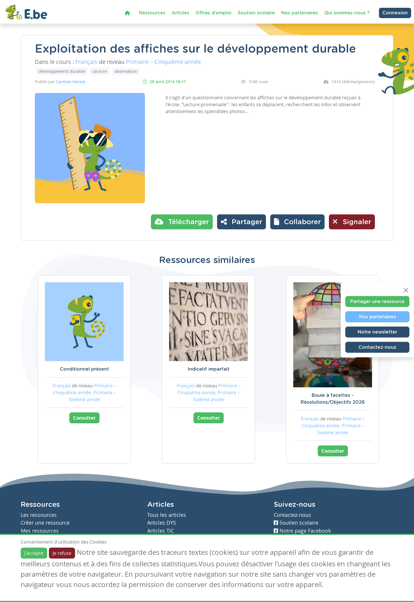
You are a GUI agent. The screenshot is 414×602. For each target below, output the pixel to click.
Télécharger (182, 221)
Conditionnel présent (84, 369)
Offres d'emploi (213, 13)
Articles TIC (160, 530)
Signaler (352, 221)
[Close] (405, 290)
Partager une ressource (377, 301)
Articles (180, 13)
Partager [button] (241, 221)
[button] (297, 221)
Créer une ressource (45, 522)
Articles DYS (161, 522)
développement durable (62, 71)
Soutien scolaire (256, 13)
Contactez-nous (377, 347)
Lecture (100, 71)
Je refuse (62, 553)
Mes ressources (40, 530)
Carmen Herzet (71, 81)
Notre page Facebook (302, 530)
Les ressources (39, 515)
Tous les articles (166, 515)
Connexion (395, 13)
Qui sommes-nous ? (347, 13)
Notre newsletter (377, 332)
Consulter (84, 418)
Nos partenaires (299, 13)
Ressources (152, 13)
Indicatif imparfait (208, 369)
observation (125, 71)
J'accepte (33, 553)
